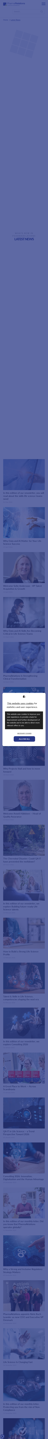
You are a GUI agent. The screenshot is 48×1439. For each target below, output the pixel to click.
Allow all (24, 738)
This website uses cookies (20, 703)
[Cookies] (2, 1436)
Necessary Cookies (24, 733)
